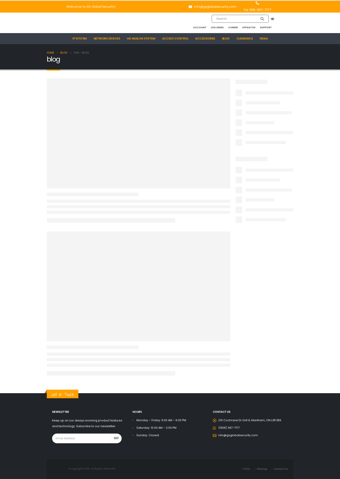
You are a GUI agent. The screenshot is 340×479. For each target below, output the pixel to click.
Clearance (244, 38)
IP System (79, 38)
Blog (226, 38)
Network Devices (107, 38)
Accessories (205, 38)
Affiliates (248, 27)
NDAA (264, 38)
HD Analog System (141, 38)
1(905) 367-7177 (229, 428)
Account (199, 27)
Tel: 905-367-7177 (257, 10)
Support (266, 27)
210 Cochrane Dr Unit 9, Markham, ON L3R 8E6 (249, 420)
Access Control (175, 38)
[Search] (262, 19)
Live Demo (217, 27)
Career (233, 27)
